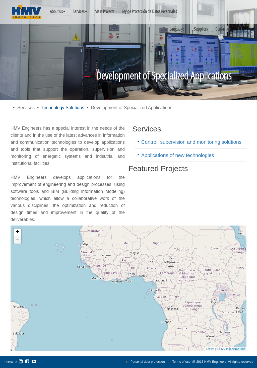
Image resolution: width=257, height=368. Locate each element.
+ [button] (17, 232)
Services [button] (80, 11)
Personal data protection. (148, 361)
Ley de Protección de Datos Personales (149, 11)
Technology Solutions (62, 107)
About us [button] (57, 11)
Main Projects (104, 11)
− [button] (17, 240)
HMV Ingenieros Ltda (232, 348)
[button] (178, 29)
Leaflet (210, 348)
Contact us (223, 29)
